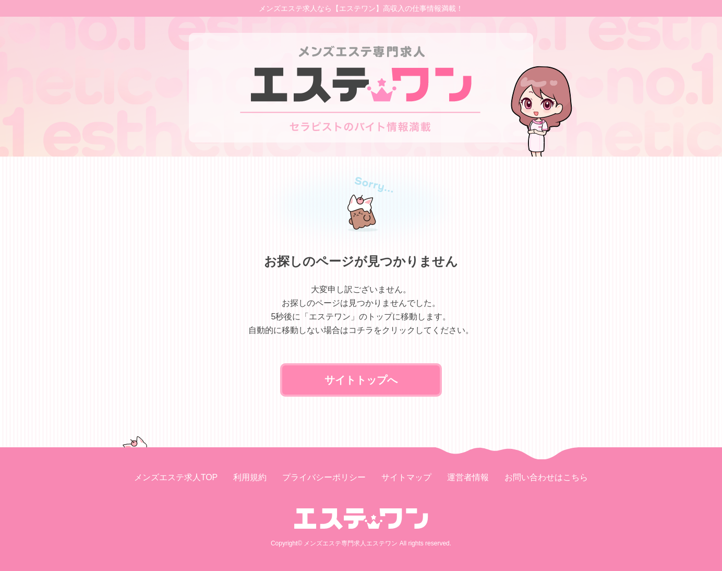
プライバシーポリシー (324, 477)
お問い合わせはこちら (546, 477)
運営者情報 (468, 477)
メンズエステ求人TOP (176, 477)
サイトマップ (406, 477)
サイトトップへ (361, 380)
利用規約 (250, 477)
